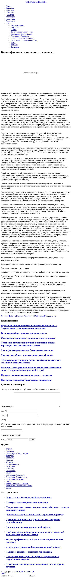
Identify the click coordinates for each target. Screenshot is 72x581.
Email (4, 418)
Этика (13, 43)
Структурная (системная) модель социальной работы (33, 550)
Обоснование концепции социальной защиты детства (28, 338)
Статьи (8, 484)
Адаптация (10, 17)
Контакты (30, 574)
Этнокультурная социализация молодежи (27, 505)
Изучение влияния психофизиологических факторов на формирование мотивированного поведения (29, 326)
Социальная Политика (20, 36)
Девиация (10, 15)
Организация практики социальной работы (28, 530)
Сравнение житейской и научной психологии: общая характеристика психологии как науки (28, 344)
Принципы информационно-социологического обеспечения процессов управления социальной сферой (31, 368)
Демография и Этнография (22, 32)
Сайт (3, 423)
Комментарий (7, 410)
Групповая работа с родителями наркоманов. (24, 333)
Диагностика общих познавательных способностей (27, 355)
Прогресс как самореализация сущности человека (26, 375)
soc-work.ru (20, 574)
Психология (11, 21)
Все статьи (15, 47)
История (14, 45)
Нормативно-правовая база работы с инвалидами (26, 380)
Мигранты (15, 28)
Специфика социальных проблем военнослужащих (27, 350)
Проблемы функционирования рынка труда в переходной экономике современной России (35, 536)
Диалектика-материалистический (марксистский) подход (35, 517)
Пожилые (10, 12)
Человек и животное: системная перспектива (29, 554)
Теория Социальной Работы (22, 38)
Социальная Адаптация (15, 478)
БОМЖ (13, 30)
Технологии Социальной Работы (24, 40)
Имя (3, 414)
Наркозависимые (17, 25)
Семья (8, 6)
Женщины (10, 8)
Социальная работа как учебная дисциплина (29, 500)
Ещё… (8, 23)
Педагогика (10, 19)
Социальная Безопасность (21, 34)
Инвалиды (10, 10)
